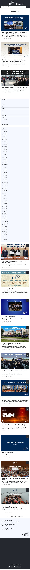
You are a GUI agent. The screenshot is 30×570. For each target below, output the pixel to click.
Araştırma (4, 115)
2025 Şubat (4, 152)
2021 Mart (4, 229)
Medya (3, 108)
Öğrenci (3, 104)
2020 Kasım (4, 236)
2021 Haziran (5, 224)
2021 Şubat (4, 231)
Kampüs (3, 117)
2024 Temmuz (5, 164)
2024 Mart (4, 170)
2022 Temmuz (4, 203)
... (22, 516)
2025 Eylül (4, 141)
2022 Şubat (4, 211)
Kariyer (3, 113)
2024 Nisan (4, 169)
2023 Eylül (4, 180)
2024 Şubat (4, 172)
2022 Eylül (4, 200)
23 (11, 516)
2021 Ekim (4, 218)
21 (8, 516)
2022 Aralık (4, 195)
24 (12, 516)
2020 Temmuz (4, 237)
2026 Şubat (4, 133)
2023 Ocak (4, 193)
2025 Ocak (4, 154)
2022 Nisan (4, 208)
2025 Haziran (5, 146)
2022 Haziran (5, 205)
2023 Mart (4, 190)
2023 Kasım (4, 177)
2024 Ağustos (5, 162)
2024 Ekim (4, 159)
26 (15, 516)
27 (16, 516)
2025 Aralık (4, 136)
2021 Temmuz (5, 223)
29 (19, 516)
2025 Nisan (4, 149)
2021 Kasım (4, 216)
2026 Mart (4, 131)
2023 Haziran (5, 185)
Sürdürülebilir (4, 119)
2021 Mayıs (4, 226)
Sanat (3, 110)
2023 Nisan (4, 188)
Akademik (4, 101)
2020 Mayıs (4, 239)
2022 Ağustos (5, 201)
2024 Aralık (4, 156)
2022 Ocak (4, 213)
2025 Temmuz (5, 144)
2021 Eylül (4, 219)
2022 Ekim (4, 198)
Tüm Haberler (4, 99)
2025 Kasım (4, 138)
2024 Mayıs (4, 167)
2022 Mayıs (4, 206)
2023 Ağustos (5, 182)
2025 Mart (4, 151)
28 (18, 516)
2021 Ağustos (5, 221)
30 (21, 516)
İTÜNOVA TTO (5, 124)
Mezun (3, 106)
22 (9, 516)
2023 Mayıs (4, 187)
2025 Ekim (4, 139)
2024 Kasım (4, 157)
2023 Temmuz (5, 183)
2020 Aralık (4, 234)
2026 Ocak (4, 134)
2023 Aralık (4, 175)
